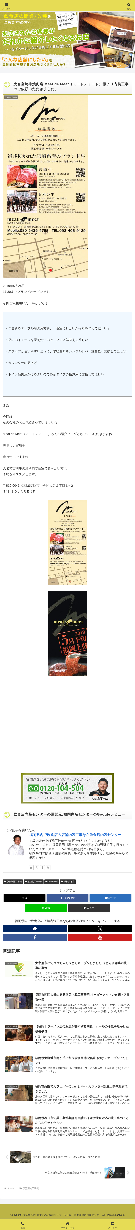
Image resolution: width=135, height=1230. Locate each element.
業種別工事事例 (33, 881)
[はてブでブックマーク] (111, 898)
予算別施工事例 (13, 881)
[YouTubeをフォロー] (48, 867)
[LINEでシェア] (46, 908)
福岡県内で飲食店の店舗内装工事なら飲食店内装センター (75, 835)
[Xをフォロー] (37, 867)
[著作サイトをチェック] (31, 867)
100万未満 (51, 881)
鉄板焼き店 (68, 881)
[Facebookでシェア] (68, 898)
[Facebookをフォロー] (42, 867)
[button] (89, 908)
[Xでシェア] (25, 898)
